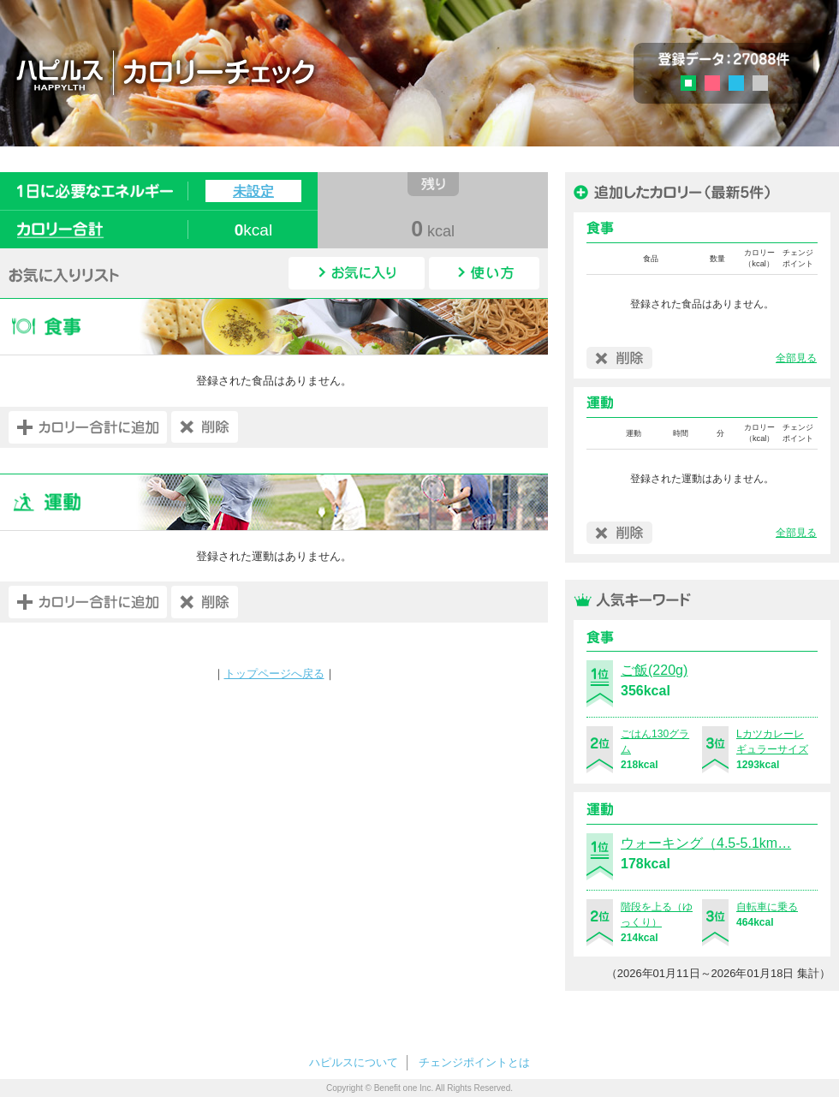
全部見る (796, 358)
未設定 (253, 191)
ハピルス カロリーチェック (264, 72)
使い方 (484, 273)
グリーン (694, 85)
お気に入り (357, 273)
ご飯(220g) (654, 670)
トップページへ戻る (274, 673)
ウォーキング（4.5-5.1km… (706, 843)
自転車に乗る (767, 907)
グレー (760, 83)
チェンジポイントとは (474, 1062)
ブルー (736, 83)
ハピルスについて (353, 1062)
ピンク (712, 83)
